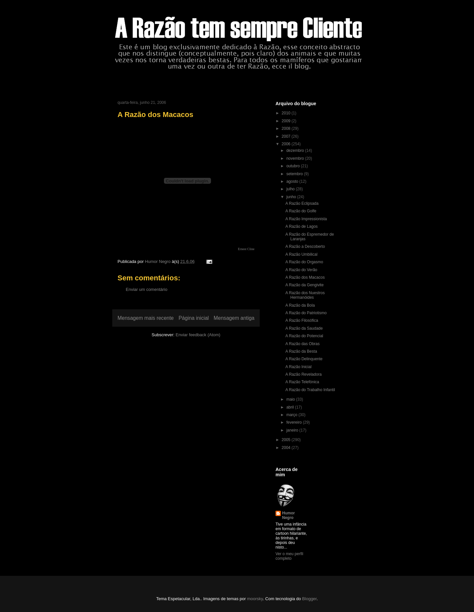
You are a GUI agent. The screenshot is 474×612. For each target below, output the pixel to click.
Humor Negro (288, 515)
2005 (287, 439)
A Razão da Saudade (304, 328)
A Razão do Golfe (300, 211)
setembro (295, 174)
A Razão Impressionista (306, 219)
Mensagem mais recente (146, 318)
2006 (287, 144)
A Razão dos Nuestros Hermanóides (305, 295)
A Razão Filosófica (301, 320)
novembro (295, 158)
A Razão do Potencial (304, 336)
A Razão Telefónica (302, 382)
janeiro (292, 430)
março (292, 414)
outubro (293, 166)
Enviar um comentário (146, 289)
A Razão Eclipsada (302, 203)
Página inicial (193, 318)
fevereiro (294, 422)
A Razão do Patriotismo (306, 313)
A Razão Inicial (298, 367)
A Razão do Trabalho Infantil (310, 390)
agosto (292, 181)
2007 (287, 136)
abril (290, 407)
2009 (287, 121)
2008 (287, 128)
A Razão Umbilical (301, 254)
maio (291, 399)
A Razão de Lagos (301, 226)
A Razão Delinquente (304, 359)
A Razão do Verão (301, 270)
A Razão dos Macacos (305, 277)
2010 (287, 113)
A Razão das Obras (302, 343)
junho (291, 197)
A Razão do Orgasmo (304, 262)
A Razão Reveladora (303, 374)
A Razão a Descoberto (305, 246)
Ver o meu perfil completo (289, 556)
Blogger (309, 598)
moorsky (255, 598)
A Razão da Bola (300, 305)
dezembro (295, 150)
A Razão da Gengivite (304, 285)
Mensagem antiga (234, 318)
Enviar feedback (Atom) (198, 334)
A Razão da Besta (301, 351)
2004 (287, 447)
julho (291, 189)
